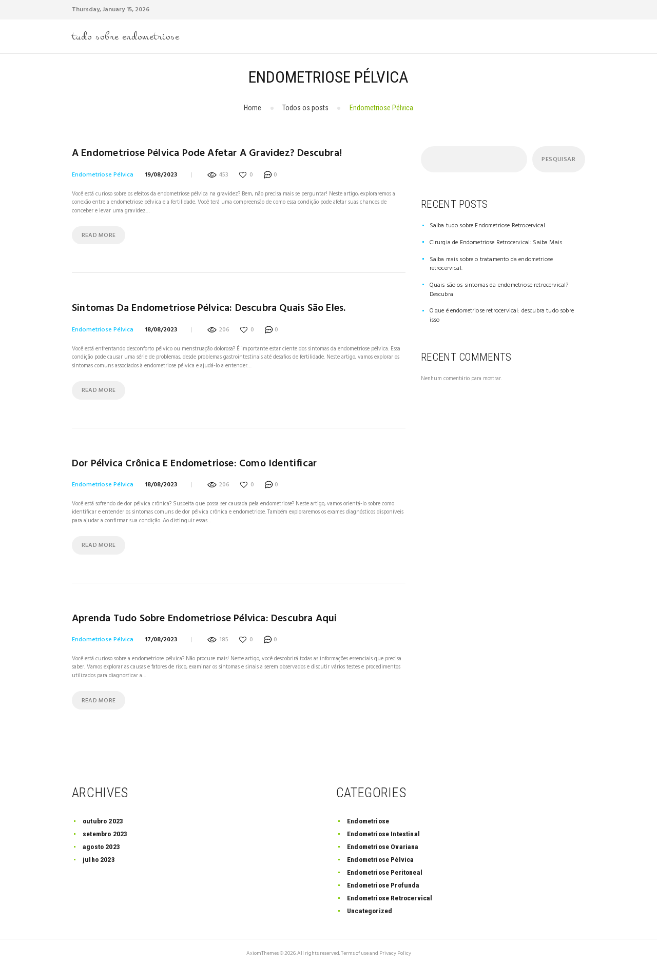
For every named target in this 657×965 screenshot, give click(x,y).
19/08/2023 (161, 173)
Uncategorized (370, 906)
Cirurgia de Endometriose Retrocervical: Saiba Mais (490, 242)
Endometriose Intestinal (384, 829)
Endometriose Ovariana (383, 842)
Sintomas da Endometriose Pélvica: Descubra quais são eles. (205, 307)
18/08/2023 (161, 327)
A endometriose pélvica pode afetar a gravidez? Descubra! (203, 153)
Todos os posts (305, 108)
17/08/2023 (161, 635)
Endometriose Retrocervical (391, 894)
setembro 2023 (105, 829)
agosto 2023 (101, 842)
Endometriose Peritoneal (386, 868)
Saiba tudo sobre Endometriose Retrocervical (482, 226)
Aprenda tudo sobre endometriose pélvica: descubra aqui (202, 615)
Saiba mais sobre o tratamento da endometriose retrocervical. (501, 258)
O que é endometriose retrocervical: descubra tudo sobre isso (501, 291)
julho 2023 (99, 855)
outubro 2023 (103, 817)
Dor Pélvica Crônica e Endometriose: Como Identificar (190, 461)
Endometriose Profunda (384, 881)
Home (252, 108)
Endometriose (369, 817)
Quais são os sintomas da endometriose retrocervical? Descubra (503, 275)
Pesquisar (557, 160)
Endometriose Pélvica (102, 173)
